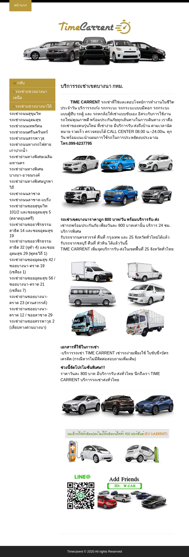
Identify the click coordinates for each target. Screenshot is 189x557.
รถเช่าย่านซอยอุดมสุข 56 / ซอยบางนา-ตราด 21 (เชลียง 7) (32, 284)
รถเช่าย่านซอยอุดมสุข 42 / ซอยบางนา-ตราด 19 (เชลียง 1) (32, 266)
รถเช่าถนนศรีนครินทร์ (28, 132)
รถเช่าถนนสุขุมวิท (25, 114)
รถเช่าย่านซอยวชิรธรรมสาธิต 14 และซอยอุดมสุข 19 (31, 230)
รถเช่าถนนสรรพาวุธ (27, 138)
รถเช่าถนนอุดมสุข (25, 120)
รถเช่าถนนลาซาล (24, 194)
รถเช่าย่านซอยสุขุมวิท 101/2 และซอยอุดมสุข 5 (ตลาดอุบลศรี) (30, 212)
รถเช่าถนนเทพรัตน (25, 126)
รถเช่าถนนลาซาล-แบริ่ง (29, 200)
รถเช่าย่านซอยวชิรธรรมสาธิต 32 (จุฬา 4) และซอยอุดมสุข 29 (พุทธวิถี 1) (31, 247)
